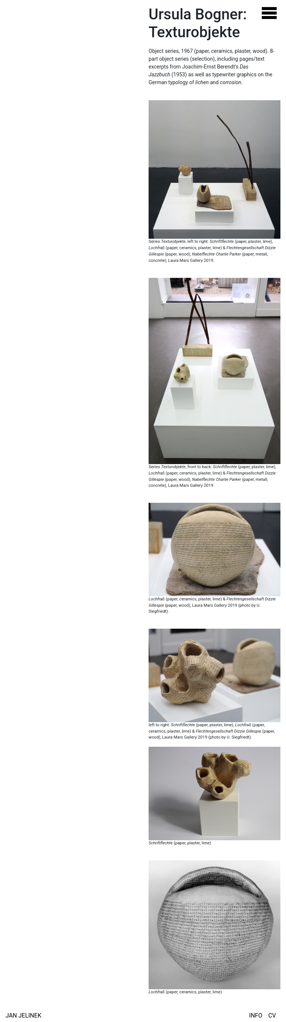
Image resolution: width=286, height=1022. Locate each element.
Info (256, 1015)
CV (272, 1015)
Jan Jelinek (23, 1015)
